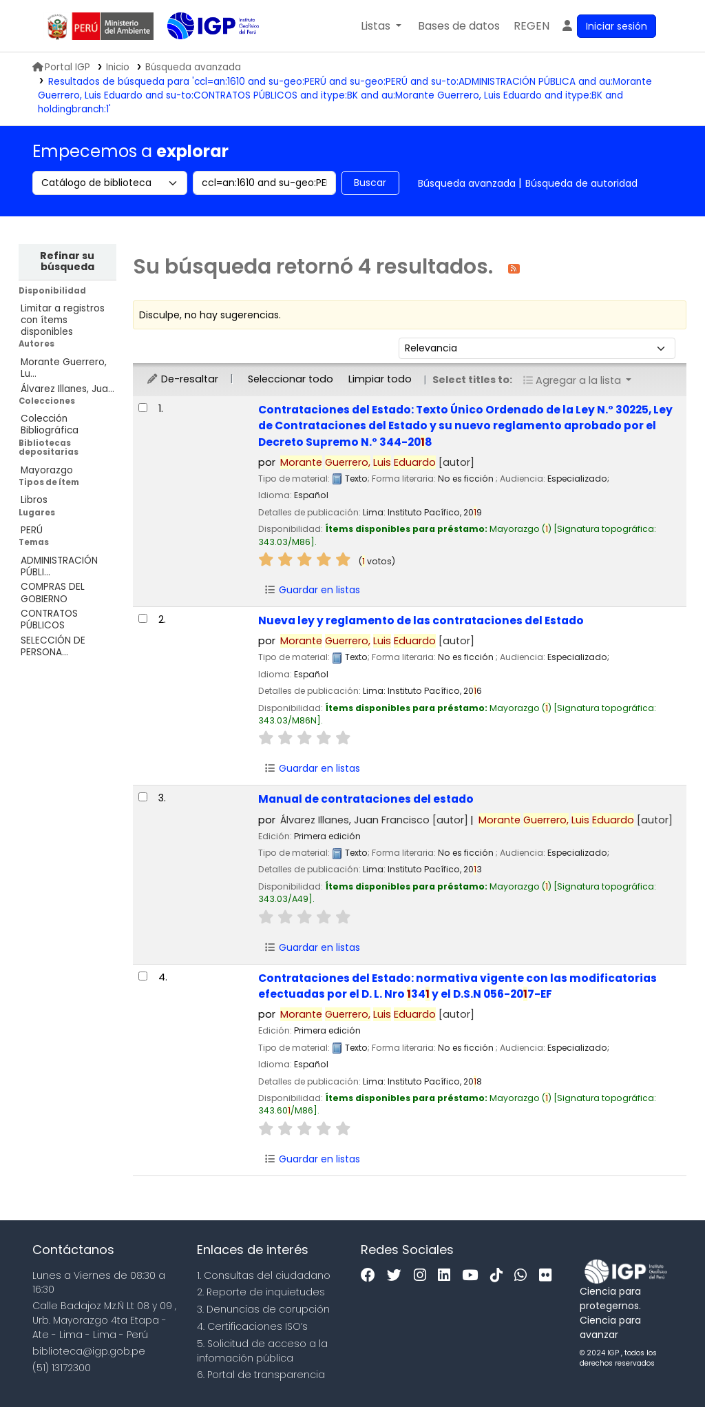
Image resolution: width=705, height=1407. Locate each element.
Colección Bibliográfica (49, 424)
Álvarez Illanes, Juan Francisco (374, 820)
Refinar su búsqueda (67, 261)
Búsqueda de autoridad (581, 183)
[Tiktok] (499, 1276)
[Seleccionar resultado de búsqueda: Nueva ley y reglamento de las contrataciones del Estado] (142, 618)
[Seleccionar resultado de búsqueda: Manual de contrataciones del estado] (142, 796)
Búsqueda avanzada (467, 183)
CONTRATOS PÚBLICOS (49, 619)
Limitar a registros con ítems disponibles (63, 320)
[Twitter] (397, 1276)
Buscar (370, 182)
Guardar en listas (312, 590)
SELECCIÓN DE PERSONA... (53, 646)
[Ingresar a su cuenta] (608, 26)
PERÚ (32, 530)
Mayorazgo (47, 470)
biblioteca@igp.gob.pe (88, 1351)
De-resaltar (182, 379)
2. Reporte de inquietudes (261, 1292)
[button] (381, 26)
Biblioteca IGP (201, 54)
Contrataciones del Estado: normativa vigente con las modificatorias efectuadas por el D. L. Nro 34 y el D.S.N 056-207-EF (457, 986)
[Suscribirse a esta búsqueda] (514, 268)
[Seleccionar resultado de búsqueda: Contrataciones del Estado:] (142, 407)
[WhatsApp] (524, 1276)
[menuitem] (531, 26)
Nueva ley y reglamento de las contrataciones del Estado (421, 620)
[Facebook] (371, 1276)
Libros (34, 499)
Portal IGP (61, 67)
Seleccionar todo (290, 379)
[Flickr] (548, 1276)
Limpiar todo (380, 379)
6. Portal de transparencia (261, 1375)
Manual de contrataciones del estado (366, 799)
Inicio (117, 67)
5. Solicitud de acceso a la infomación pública (262, 1351)
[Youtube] (473, 1276)
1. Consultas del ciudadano (263, 1275)
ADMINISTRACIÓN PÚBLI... (59, 566)
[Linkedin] (447, 1276)
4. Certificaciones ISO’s (252, 1326)
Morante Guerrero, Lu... (64, 368)
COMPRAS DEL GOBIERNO (53, 592)
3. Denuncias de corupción (263, 1309)
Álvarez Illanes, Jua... (67, 389)
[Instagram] (423, 1276)
